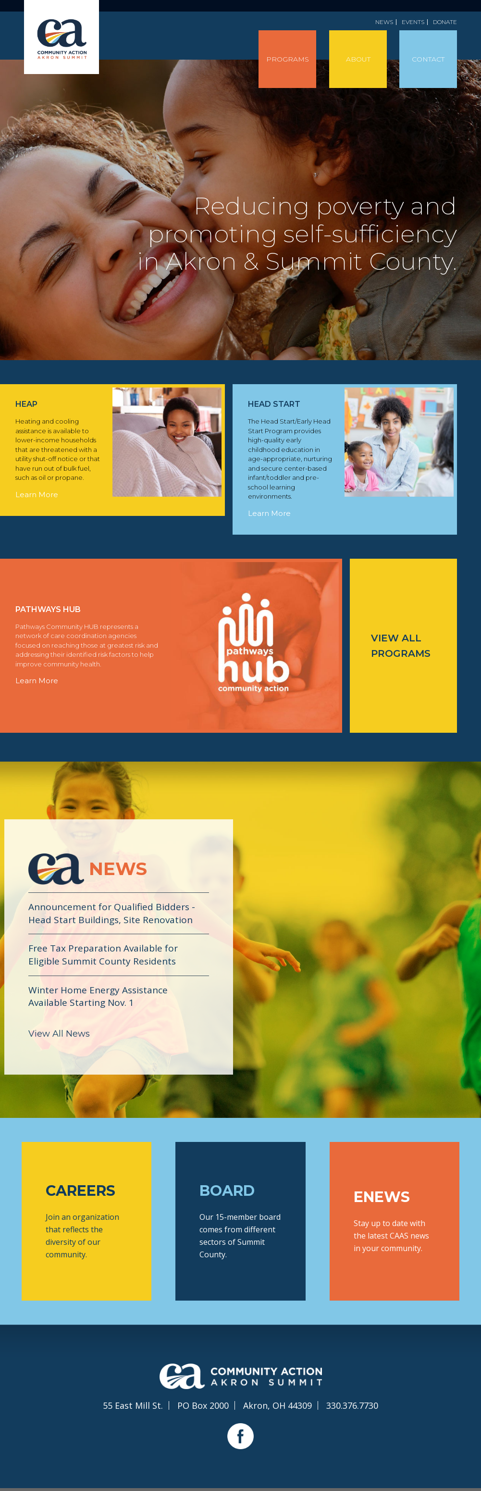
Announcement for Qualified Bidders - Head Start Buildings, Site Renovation (111, 913)
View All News (59, 1033)
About (358, 59)
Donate (445, 22)
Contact (428, 59)
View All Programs (401, 645)
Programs (287, 59)
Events (413, 22)
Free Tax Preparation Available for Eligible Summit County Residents (103, 954)
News (384, 22)
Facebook (240, 1436)
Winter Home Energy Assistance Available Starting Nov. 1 (98, 996)
